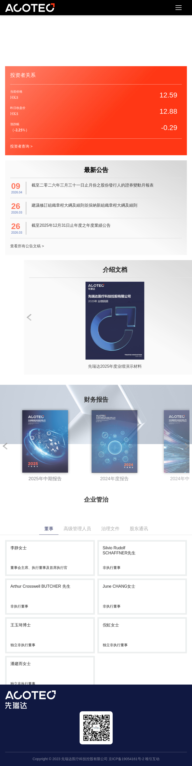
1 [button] (8, 446)
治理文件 (110, 599)
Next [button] (187, 446)
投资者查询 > (21, 146)
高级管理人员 (77, 599)
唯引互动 (152, 759)
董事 (48, 599)
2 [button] (70, 446)
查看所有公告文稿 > (27, 246)
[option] (80, 446)
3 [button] (132, 446)
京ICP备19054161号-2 (126, 759)
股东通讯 (139, 599)
